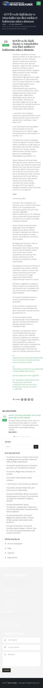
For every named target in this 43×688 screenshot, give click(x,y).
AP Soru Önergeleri (15, 544)
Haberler (10, 553)
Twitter (25, 399)
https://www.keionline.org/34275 (27, 376)
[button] (14, 436)
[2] (36, 79)
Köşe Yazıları (12, 558)
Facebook (22, 399)
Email (32, 399)
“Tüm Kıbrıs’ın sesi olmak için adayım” (22, 484)
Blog (9, 548)
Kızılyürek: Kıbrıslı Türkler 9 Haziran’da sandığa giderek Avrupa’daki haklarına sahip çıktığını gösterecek (22, 459)
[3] (33, 109)
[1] (24, 73)
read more (13, 432)
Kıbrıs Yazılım (12, 683)
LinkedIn (29, 399)
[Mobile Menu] (38, 3)
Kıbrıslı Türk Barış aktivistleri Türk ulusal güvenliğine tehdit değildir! (25, 416)
